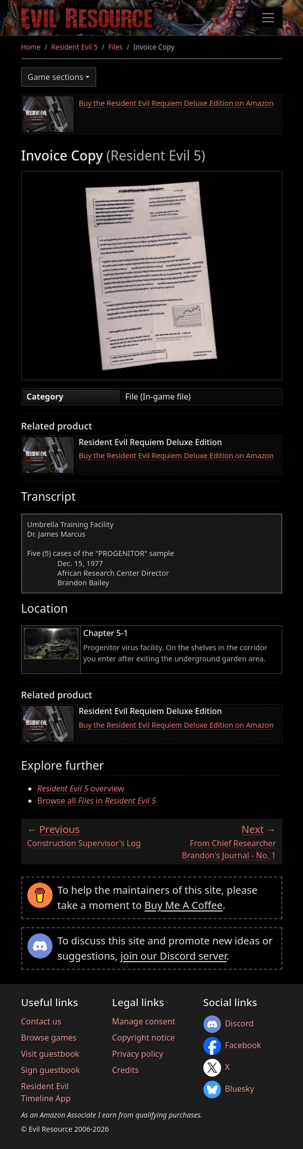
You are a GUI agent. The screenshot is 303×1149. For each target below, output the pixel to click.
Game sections (55, 77)
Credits (125, 1070)
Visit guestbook (50, 1053)
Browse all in (96, 800)
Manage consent (144, 1021)
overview (80, 788)
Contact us (41, 1021)
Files (115, 47)
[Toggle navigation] (268, 18)
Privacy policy (137, 1053)
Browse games (49, 1037)
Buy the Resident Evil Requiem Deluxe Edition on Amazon (176, 103)
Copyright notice (143, 1037)
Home (31, 47)
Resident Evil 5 (74, 47)
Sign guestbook (50, 1070)
